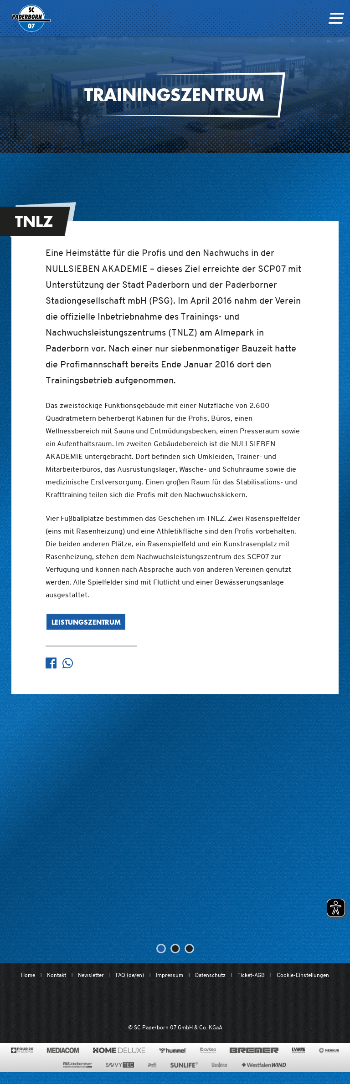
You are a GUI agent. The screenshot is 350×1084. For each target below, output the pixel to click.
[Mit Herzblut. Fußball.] (126, 1002)
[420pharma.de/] (22, 1050)
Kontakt (56, 975)
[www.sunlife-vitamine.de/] (184, 1065)
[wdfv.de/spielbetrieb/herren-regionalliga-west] (269, 1002)
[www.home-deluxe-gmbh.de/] (119, 1050)
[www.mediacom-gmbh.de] (63, 1050)
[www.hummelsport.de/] (172, 1050)
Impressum (169, 975)
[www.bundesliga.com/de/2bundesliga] (220, 1002)
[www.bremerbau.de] (254, 1050)
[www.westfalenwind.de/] (263, 1065)
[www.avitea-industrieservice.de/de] (208, 1050)
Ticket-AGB (251, 975)
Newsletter (91, 975)
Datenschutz (210, 975)
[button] (161, 948)
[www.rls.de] (78, 1065)
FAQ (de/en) (130, 975)
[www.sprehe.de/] (152, 1065)
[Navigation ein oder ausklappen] (336, 18)
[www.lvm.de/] (298, 1050)
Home (28, 975)
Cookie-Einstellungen (303, 975)
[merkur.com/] (329, 1050)
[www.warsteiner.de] (219, 1065)
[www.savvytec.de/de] (120, 1065)
